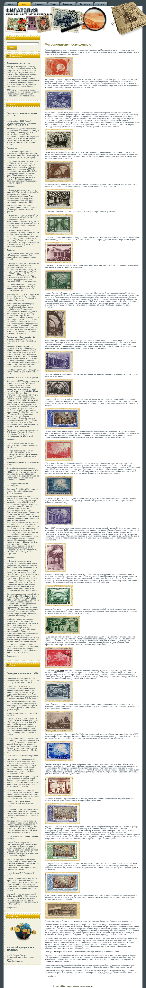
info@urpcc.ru (17, 961)
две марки (119, 734)
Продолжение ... (13, 656)
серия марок (59, 671)
